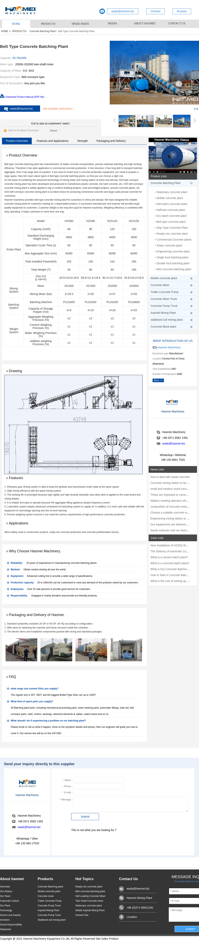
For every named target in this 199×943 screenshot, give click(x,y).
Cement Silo (81, 915)
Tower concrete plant (169, 245)
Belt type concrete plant (171, 221)
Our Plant (5, 905)
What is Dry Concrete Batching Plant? (173, 569)
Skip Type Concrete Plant (172, 227)
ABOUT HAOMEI (144, 23)
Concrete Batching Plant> (43, 31)
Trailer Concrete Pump (50, 900)
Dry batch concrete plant (172, 215)
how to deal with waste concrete (170, 477)
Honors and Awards (10, 915)
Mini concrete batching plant (174, 269)
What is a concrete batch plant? (169, 563)
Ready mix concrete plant (172, 233)
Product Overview (17, 140)
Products (45, 879)
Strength (82, 140)
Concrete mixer (46, 896)
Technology (6, 910)
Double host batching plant (173, 263)
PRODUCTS (48, 23)
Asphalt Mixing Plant (48, 910)
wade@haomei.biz (122, 11)
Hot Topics (84, 879)
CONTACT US (176, 23)
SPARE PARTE (80, 23)
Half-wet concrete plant (171, 209)
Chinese (155, 11)
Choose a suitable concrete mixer (171, 512)
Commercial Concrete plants (174, 239)
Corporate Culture (9, 900)
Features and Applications (52, 140)
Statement (5, 929)
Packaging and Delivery (111, 140)
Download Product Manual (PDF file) (25, 97)
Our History (6, 891)
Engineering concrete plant (173, 251)
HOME (16, 23)
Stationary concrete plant (172, 192)
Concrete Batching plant (50, 886)
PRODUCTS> (19, 31)
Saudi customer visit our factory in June (174, 530)
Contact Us (128, 879)
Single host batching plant (172, 257)
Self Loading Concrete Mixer (90, 896)
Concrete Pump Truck (49, 905)
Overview (5, 886)
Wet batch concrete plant (172, 204)
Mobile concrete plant (170, 198)
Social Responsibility (11, 924)
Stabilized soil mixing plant (52, 919)
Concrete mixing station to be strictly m (174, 482)
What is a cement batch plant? (169, 557)
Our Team (5, 896)
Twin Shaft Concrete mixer (89, 900)
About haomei (12, 879)
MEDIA (112, 23)
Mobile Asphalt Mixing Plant (90, 910)
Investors (5, 919)
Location (132, 916)
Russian (182, 11)
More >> (158, 380)
